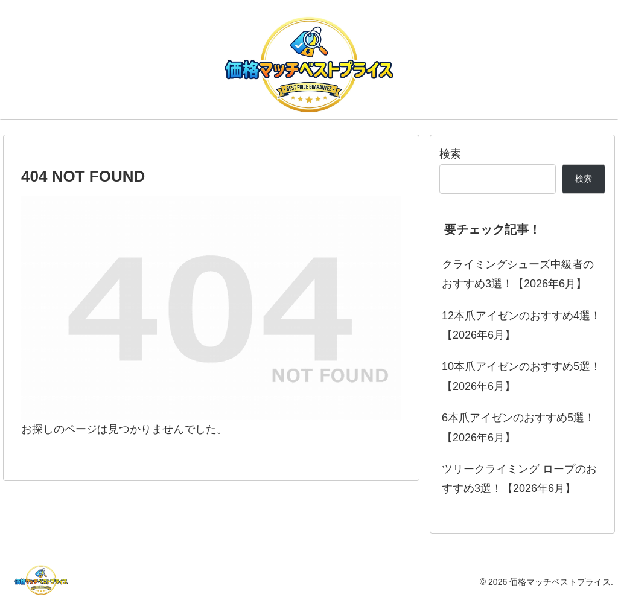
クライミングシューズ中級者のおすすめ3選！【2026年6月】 (518, 274)
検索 (450, 154)
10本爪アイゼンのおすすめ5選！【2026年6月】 (521, 376)
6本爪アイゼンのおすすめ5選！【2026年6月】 (518, 427)
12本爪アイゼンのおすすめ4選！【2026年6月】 (521, 325)
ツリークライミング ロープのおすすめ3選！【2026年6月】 (519, 478)
